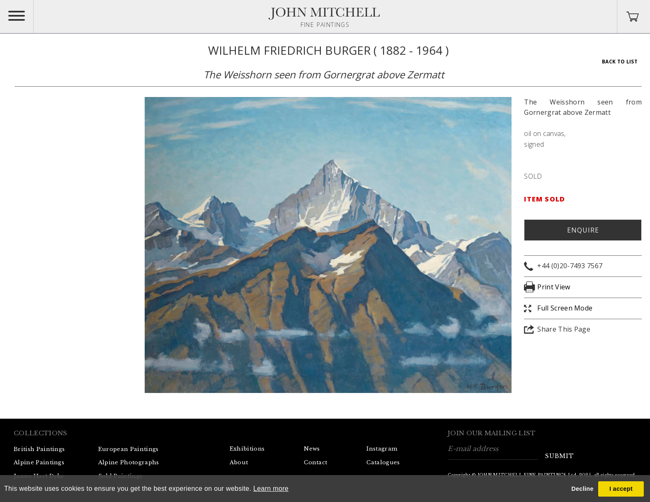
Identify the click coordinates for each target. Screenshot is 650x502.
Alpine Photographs (128, 462)
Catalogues (383, 462)
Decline (582, 488)
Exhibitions (247, 448)
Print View (553, 286)
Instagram (381, 448)
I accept (621, 488)
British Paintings (39, 449)
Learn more (271, 488)
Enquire (583, 230)
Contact (315, 462)
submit (559, 456)
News (312, 448)
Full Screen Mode (564, 308)
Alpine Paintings (39, 462)
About (239, 462)
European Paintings (128, 449)
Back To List (620, 61)
